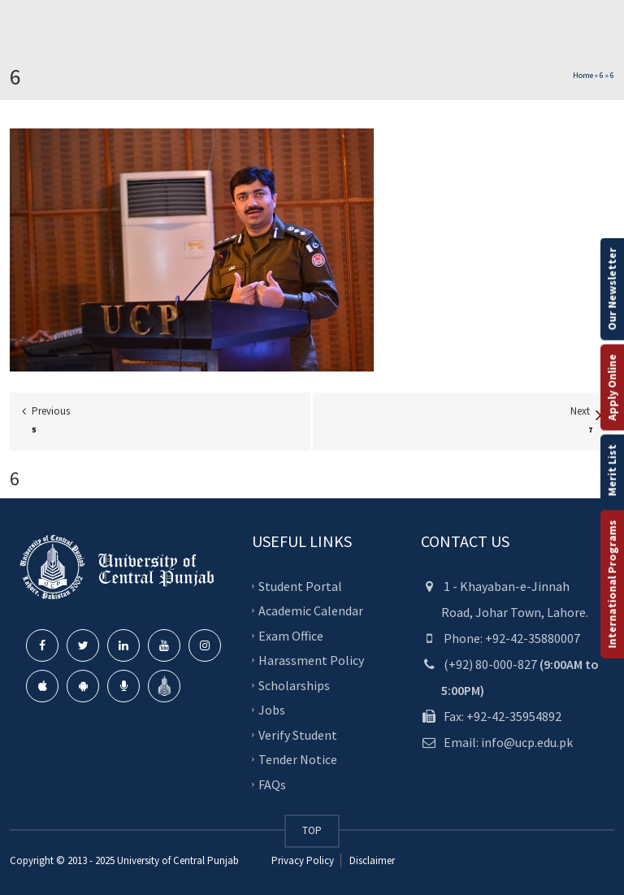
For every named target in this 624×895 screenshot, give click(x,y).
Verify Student (297, 734)
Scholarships (294, 684)
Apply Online (611, 387)
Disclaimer (371, 860)
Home (583, 75)
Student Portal (300, 585)
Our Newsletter (611, 288)
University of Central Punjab (178, 860)
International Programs (611, 583)
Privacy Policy (302, 860)
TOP (312, 830)
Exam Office (290, 635)
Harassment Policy (311, 660)
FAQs (272, 784)
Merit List (611, 470)
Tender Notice (297, 759)
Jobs (271, 710)
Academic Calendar (310, 610)
